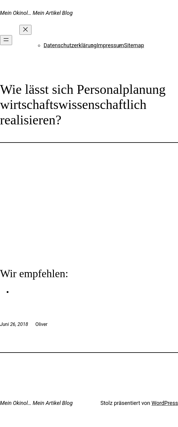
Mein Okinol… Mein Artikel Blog (36, 13)
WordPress (165, 403)
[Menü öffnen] (6, 40)
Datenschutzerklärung (70, 45)
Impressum (110, 45)
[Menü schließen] (25, 30)
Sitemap (134, 45)
